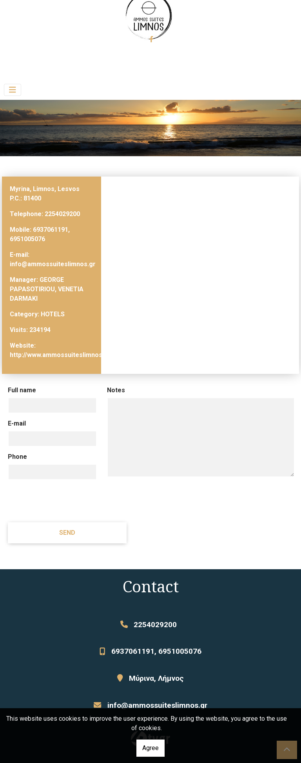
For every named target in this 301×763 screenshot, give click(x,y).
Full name (22, 390)
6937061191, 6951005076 (156, 651)
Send (67, 532)
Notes (116, 390)
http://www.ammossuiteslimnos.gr (60, 355)
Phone (17, 456)
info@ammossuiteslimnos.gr (53, 264)
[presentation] (67, 500)
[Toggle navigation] (12, 90)
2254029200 (62, 214)
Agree (150, 748)
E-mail (17, 423)
